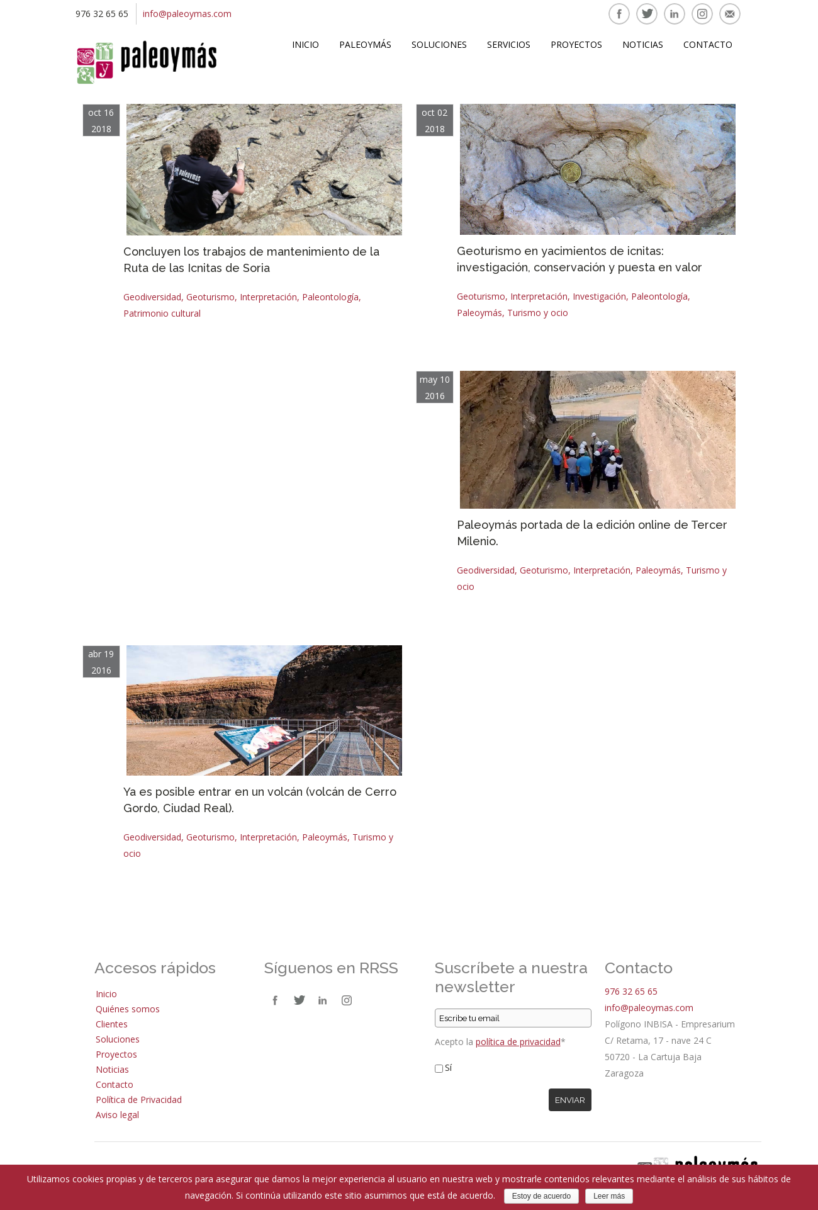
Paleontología (330, 297)
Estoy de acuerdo (541, 1196)
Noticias (642, 44)
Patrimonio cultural (162, 313)
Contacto (707, 44)
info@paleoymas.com (187, 14)
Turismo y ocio (537, 313)
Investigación (599, 296)
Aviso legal (117, 1115)
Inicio (305, 44)
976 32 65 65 (631, 991)
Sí (448, 1067)
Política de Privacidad (139, 1099)
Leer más (609, 1196)
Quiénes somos (128, 1009)
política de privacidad (518, 1042)
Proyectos (576, 44)
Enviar (570, 1100)
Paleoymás (365, 44)
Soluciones (439, 44)
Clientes (112, 1024)
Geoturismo (210, 297)
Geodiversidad (152, 297)
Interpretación (268, 297)
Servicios (508, 44)
